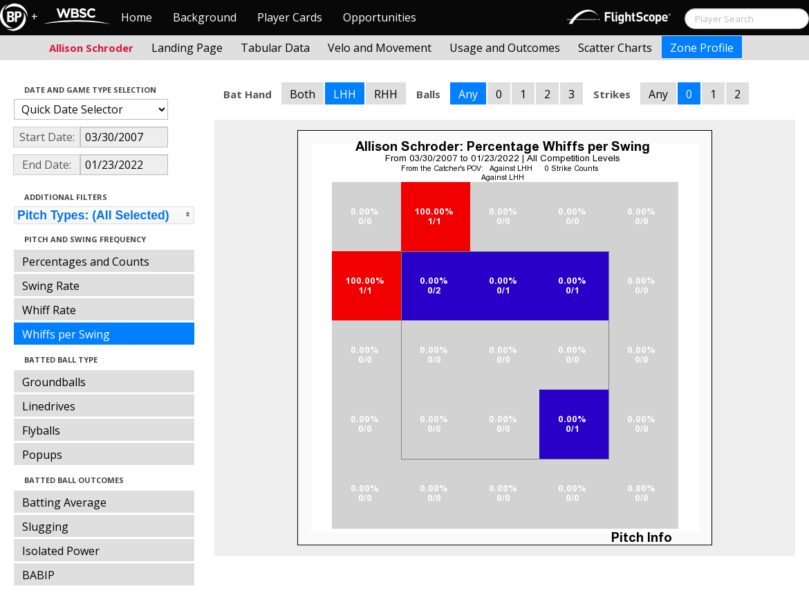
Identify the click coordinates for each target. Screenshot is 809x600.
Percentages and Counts (85, 261)
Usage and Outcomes (504, 47)
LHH (344, 94)
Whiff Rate (49, 310)
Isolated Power (61, 550)
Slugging (45, 526)
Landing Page (187, 47)
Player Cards (289, 17)
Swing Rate (51, 285)
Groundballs (54, 382)
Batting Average (64, 502)
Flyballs (41, 430)
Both (302, 94)
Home (136, 17)
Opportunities (379, 17)
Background (204, 17)
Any (468, 94)
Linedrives (48, 406)
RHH (386, 94)
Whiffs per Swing (66, 334)
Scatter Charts (615, 47)
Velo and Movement (379, 47)
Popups (42, 454)
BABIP (38, 575)
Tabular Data (275, 47)
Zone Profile (702, 47)
